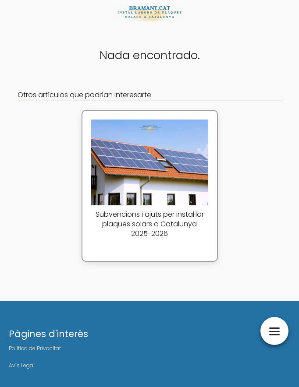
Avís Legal (22, 365)
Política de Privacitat (35, 348)
